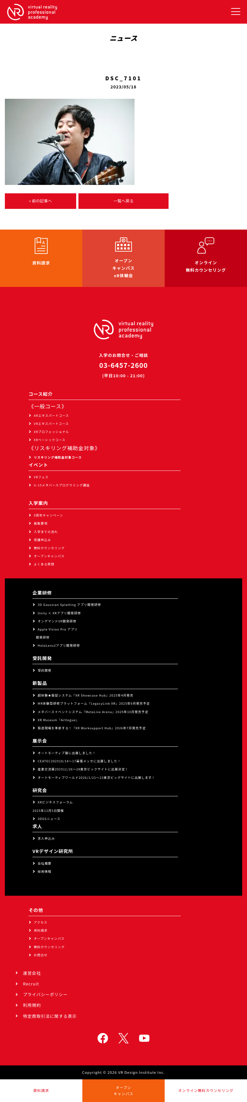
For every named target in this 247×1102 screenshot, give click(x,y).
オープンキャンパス (49, 556)
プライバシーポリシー (45, 994)
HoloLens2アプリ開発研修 (59, 645)
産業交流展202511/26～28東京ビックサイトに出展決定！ (83, 769)
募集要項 (40, 523)
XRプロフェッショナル (51, 431)
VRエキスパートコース (51, 423)
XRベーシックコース (49, 439)
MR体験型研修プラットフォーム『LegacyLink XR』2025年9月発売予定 (94, 703)
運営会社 (32, 973)
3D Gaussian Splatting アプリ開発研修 (69, 604)
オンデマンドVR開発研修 (57, 621)
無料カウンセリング (49, 548)
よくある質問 (44, 564)
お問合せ (40, 955)
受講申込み (42, 540)
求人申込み (46, 838)
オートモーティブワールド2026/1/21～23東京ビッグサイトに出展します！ (96, 777)
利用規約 (32, 1005)
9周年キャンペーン (48, 515)
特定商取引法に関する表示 (50, 1016)
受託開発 (44, 670)
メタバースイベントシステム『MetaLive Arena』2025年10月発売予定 (93, 712)
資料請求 (40, 930)
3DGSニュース (49, 818)
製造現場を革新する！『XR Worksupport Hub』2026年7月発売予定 (92, 728)
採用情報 (44, 871)
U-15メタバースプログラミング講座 (62, 485)
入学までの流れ (46, 531)
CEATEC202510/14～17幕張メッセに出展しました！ (79, 761)
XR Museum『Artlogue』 (58, 720)
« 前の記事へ (40, 201)
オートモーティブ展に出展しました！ (67, 753)
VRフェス (41, 477)
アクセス (40, 922)
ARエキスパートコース (51, 415)
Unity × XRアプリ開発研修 (59, 613)
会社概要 (44, 863)
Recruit (31, 984)
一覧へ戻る (123, 201)
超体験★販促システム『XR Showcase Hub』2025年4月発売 (85, 695)
